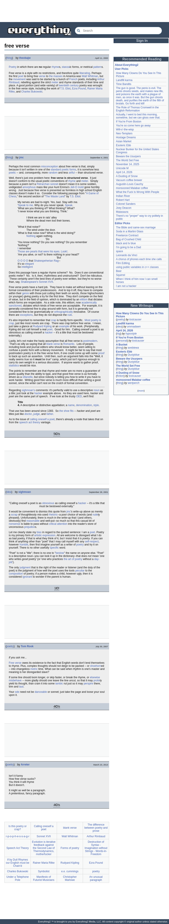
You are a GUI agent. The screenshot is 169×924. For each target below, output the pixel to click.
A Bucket (121, 344)
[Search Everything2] (118, 30)
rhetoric (53, 514)
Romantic (69, 344)
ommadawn (134, 326)
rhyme (55, 66)
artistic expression (44, 535)
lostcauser (135, 319)
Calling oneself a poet (43, 828)
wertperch (133, 382)
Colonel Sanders (126, 203)
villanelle (27, 377)
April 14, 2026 (124, 172)
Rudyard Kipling (42, 326)
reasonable (32, 520)
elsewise (95, 677)
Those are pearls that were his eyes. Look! (42, 251)
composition (16, 573)
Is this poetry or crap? (18, 828)
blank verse (53, 344)
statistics (14, 365)
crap (53, 320)
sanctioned (15, 305)
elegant (29, 263)
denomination (84, 405)
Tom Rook (27, 646)
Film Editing (123, 263)
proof (101, 353)
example (64, 326)
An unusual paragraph (96, 878)
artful (72, 172)
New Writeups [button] (142, 305)
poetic (65, 169)
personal (122, 340)
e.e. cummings (69, 871)
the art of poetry (73, 559)
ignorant (27, 576)
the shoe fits (66, 410)
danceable (41, 691)
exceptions (26, 314)
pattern (97, 66)
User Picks (121, 68)
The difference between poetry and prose (95, 827)
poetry (80, 544)
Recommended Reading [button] (142, 59)
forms (73, 169)
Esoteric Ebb (123, 145)
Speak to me (25, 205)
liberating (84, 73)
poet (20, 76)
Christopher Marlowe (70, 878)
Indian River (123, 196)
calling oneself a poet (42, 419)
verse (42, 76)
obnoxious (48, 503)
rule (70, 314)
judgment (25, 567)
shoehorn (95, 665)
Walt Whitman (90, 76)
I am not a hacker (126, 286)
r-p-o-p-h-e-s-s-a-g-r (17, 836)
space (119, 251)
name (71, 405)
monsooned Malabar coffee (132, 188)
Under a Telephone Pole (17, 878)
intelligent (27, 266)
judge (36, 414)
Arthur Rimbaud (96, 836)
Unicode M (122, 168)
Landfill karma (124, 80)
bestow (60, 552)
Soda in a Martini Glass (129, 231)
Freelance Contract (127, 235)
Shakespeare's (29, 281)
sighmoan (24, 491)
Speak (68, 205)
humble (24, 544)
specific (54, 547)
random (53, 172)
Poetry (13, 66)
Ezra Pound (79, 88)
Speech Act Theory (17, 848)
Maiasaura (122, 211)
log (118, 333)
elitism (84, 299)
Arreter (25, 764)
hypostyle (131, 333)
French (73, 79)
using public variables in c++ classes (137, 267)
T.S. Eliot (65, 88)
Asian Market (123, 141)
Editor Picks (122, 223)
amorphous (29, 187)
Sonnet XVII (46, 281)
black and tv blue (126, 243)
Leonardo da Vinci (126, 255)
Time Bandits (123, 84)
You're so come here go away (133, 125)
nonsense (14, 523)
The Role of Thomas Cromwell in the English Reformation (137, 109)
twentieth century (69, 85)
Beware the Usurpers (128, 156)
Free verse (15, 662)
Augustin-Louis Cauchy (129, 184)
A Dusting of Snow (127, 176)
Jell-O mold (77, 187)
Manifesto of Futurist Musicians (43, 878)
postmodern (90, 340)
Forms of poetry (70, 848)
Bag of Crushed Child (128, 239)
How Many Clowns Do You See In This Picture (139, 315)
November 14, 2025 (127, 164)
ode (17, 691)
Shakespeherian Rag (46, 260)
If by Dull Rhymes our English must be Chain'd (17, 862)
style (96, 405)
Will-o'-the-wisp (125, 129)
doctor (28, 414)
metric (34, 669)
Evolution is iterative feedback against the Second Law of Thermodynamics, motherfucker (43, 848)
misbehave (15, 680)
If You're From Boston (128, 121)
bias (39, 532)
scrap (14, 514)
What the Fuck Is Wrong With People (137, 192)
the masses (55, 76)
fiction (120, 375)
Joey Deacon (123, 207)
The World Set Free (127, 160)
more (141, 390)
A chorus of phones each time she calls (139, 259)
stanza (66, 66)
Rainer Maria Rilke (44, 862)
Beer (118, 271)
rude (95, 514)
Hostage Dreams (126, 137)
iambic (59, 683)
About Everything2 (126, 65)
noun (96, 390)
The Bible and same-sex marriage (136, 227)
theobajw (25, 57)
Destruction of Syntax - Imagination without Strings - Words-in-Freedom (95, 848)
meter (54, 82)
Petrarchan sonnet (47, 184)
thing (9, 57)
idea (8, 491)
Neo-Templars (124, 133)
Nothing (30, 236)
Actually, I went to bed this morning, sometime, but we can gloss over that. (138, 116)
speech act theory (29, 422)
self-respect (92, 541)
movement (19, 79)
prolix (97, 680)
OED (79, 396)
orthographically (63, 311)
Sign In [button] (142, 41)
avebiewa (133, 347)
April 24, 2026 (124, 330)
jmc (21, 157)
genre (25, 293)
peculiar (79, 570)
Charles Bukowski (31, 91)
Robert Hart (123, 199)
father (49, 414)
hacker (49, 332)
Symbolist (44, 871)
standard (56, 169)
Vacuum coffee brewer (129, 180)
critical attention (58, 523)
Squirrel (120, 275)
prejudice (29, 527)
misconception (49, 166)
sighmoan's (28, 390)
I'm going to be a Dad (128, 247)
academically (89, 302)
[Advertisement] (84, 11)
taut (21, 686)
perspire (88, 683)
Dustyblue (133, 354)
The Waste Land (55, 196)
